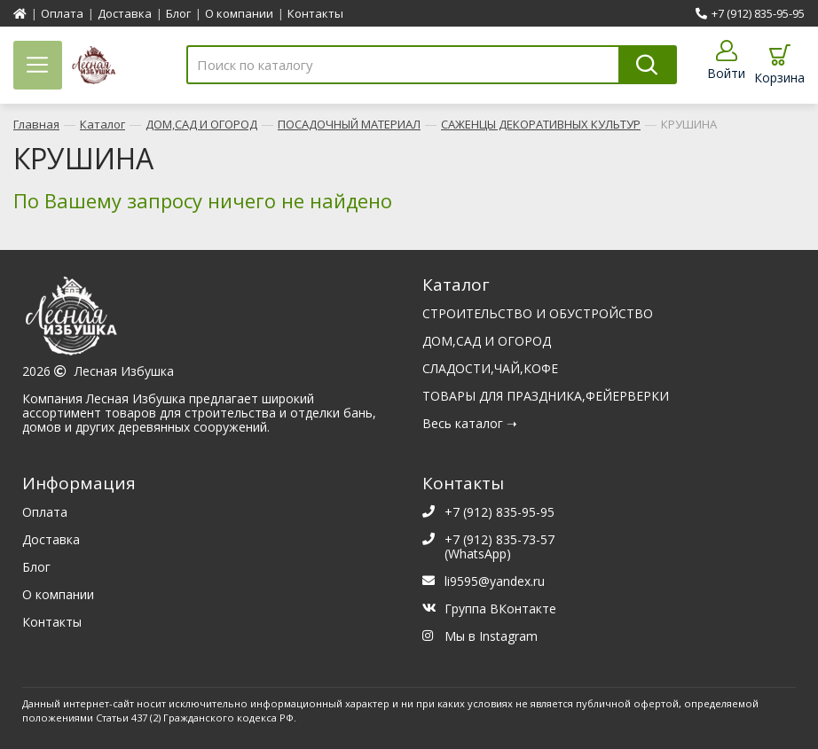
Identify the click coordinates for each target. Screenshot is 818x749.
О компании (239, 13)
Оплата (62, 13)
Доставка (125, 13)
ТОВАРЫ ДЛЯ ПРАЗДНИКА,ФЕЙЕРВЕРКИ (545, 393)
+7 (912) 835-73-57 (499, 536)
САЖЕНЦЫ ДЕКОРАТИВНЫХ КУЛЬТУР (541, 121)
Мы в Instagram (491, 633)
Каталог (102, 121)
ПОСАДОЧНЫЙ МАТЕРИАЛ (349, 121)
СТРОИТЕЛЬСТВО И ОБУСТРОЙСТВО (537, 310)
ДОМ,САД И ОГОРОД (201, 121)
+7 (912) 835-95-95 (750, 13)
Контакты (315, 13)
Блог (178, 13)
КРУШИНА (689, 121)
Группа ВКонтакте (500, 605)
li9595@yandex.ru (494, 578)
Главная (36, 121)
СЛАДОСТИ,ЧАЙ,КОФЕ (490, 365)
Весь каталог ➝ (469, 420)
